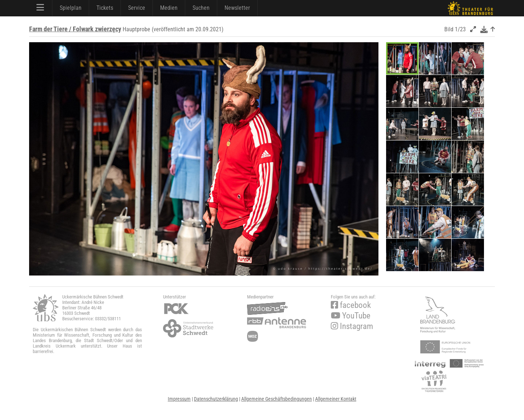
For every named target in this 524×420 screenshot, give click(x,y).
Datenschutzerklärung (216, 399)
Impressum (179, 399)
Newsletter (237, 7)
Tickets (104, 7)
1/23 (460, 29)
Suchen (201, 7)
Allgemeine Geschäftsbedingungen (276, 399)
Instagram (352, 326)
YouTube (350, 316)
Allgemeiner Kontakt (335, 399)
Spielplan (71, 7)
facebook (351, 305)
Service (136, 7)
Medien (169, 7)
